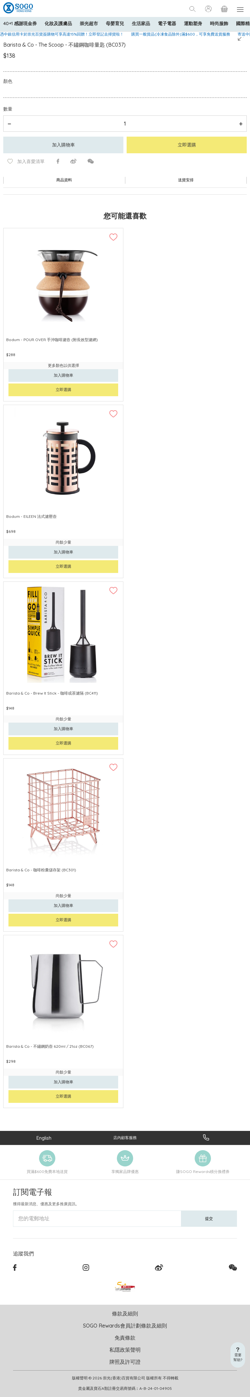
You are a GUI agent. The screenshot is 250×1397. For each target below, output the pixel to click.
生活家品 (141, 23)
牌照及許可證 (125, 1362)
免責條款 (125, 1337)
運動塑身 (193, 23)
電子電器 (167, 23)
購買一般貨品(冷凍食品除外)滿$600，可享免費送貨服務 (180, 34)
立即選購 (187, 145)
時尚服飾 (219, 23)
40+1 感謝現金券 (20, 23)
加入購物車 (63, 145)
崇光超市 (89, 23)
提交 (209, 1218)
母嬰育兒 (115, 23)
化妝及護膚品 (58, 23)
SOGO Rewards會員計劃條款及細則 (125, 1325)
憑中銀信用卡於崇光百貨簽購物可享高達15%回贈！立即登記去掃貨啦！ (62, 34)
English (43, 1138)
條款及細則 (125, 1313)
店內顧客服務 (125, 1137)
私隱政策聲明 (125, 1349)
